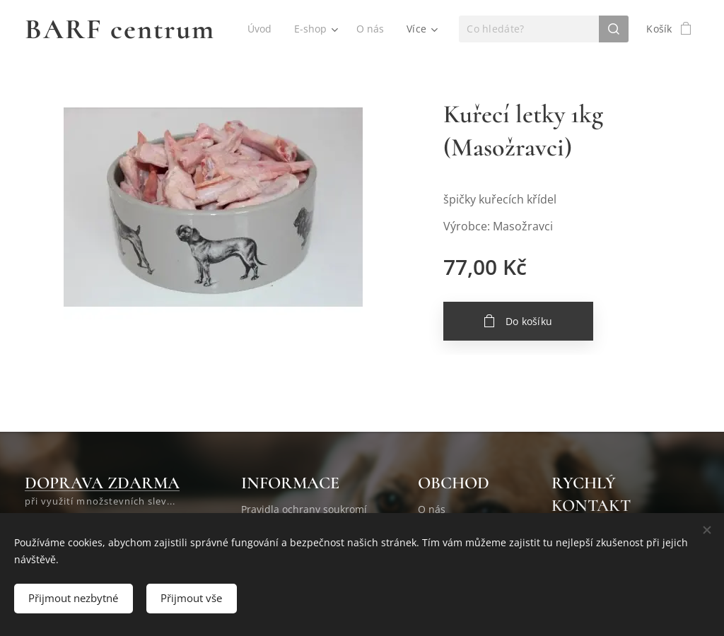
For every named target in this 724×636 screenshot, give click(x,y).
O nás (431, 509)
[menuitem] (261, 29)
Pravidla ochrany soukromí (304, 509)
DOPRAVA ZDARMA (102, 483)
